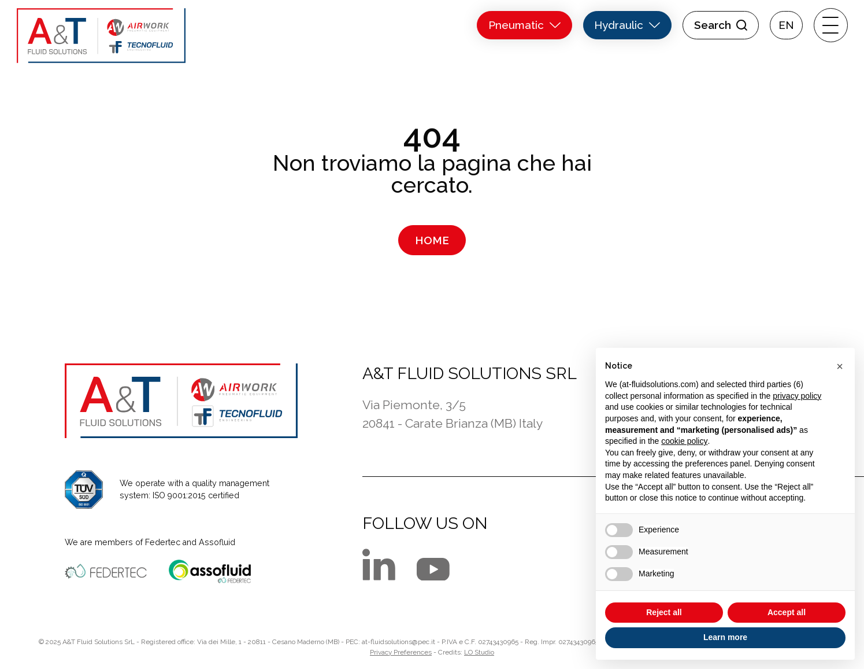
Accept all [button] (786, 612)
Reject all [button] (663, 612)
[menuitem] (786, 25)
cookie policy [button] (684, 441)
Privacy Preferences (401, 652)
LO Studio (479, 652)
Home (432, 240)
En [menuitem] (786, 25)
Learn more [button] (725, 637)
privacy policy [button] (797, 395)
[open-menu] (831, 25)
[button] (839, 366)
